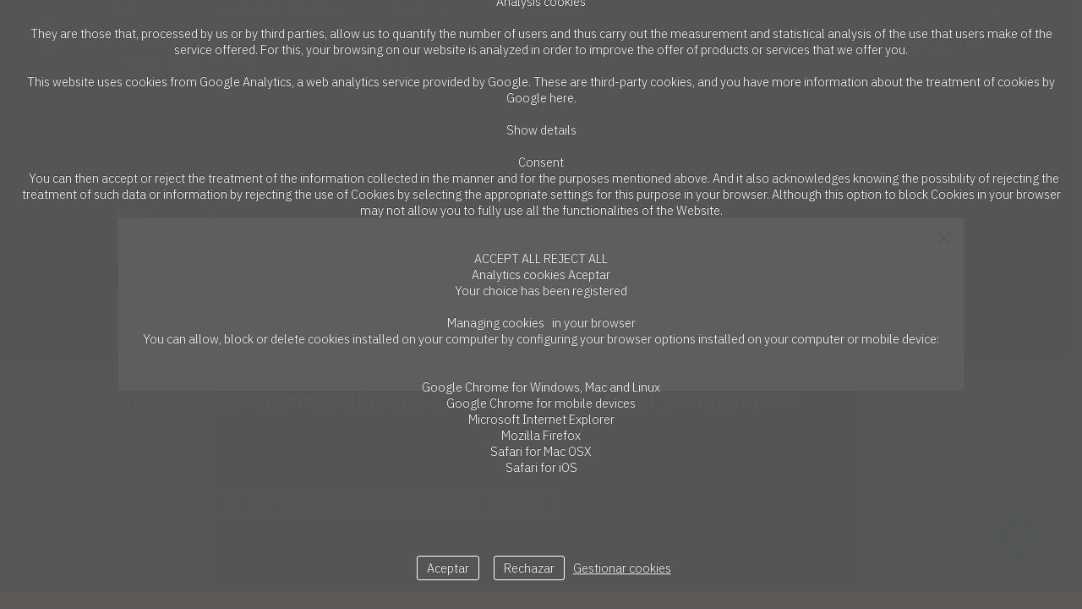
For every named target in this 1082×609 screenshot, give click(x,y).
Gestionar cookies (622, 568)
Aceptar (448, 568)
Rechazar (529, 568)
